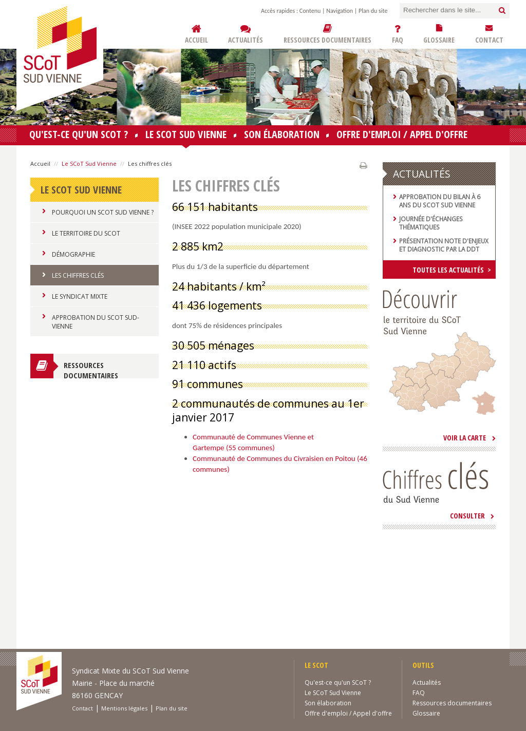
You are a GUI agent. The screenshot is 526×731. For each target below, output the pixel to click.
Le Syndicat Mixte (79, 296)
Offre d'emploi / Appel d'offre (401, 134)
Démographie (73, 254)
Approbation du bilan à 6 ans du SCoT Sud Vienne (439, 201)
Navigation (339, 10)
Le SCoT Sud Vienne (186, 136)
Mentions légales (124, 708)
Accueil (40, 163)
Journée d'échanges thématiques (431, 223)
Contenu (310, 10)
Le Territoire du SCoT (86, 233)
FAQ (418, 692)
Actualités (426, 682)
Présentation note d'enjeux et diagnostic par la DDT (444, 245)
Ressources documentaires (91, 369)
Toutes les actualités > (451, 270)
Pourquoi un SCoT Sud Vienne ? (103, 212)
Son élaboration (282, 134)
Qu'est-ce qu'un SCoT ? (78, 134)
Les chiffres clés (78, 275)
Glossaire (426, 713)
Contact (82, 708)
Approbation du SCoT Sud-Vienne (95, 322)
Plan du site (373, 10)
